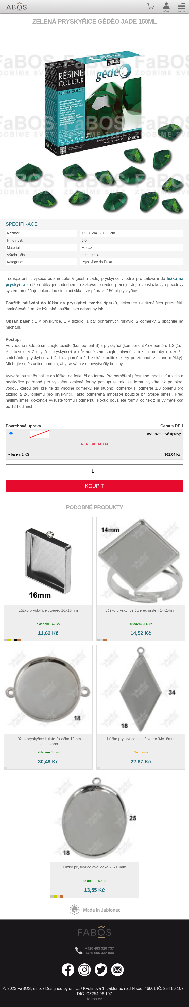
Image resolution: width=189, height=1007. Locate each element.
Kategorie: (15, 262)
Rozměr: (13, 233)
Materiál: (14, 248)
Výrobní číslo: (17, 255)
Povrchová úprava (23, 426)
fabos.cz (94, 999)
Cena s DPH (171, 426)
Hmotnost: (15, 240)
